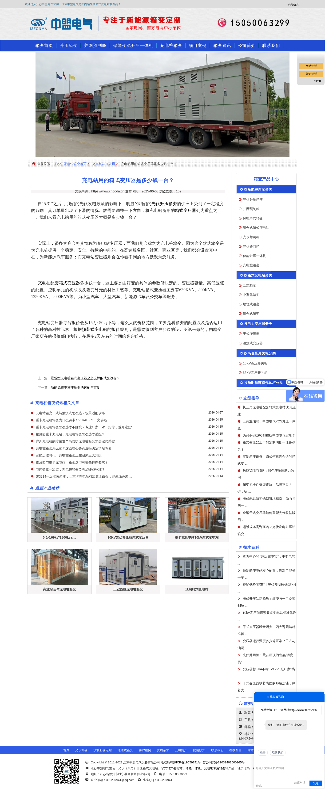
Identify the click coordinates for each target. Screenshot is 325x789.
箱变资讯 (222, 45)
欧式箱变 (249, 285)
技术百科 (251, 547)
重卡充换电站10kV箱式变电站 (197, 537)
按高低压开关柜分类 (260, 353)
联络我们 (277, 752)
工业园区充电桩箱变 (128, 589)
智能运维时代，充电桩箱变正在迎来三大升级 (69, 455)
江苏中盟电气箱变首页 (70, 164)
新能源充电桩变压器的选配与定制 (75, 387)
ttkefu (317, 81)
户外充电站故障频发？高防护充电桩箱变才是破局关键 (75, 441)
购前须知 (199, 750)
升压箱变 (69, 45)
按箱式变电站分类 (258, 275)
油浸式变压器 (253, 343)
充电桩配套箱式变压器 (59, 283)
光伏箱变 (81, 750)
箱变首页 (44, 45)
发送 (316, 783)
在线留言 (235, 750)
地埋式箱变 (251, 304)
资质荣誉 (163, 750)
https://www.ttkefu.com (303, 710)
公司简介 (247, 45)
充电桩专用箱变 (214, 768)
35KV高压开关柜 (255, 373)
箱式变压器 (185, 210)
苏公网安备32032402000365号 (224, 762)
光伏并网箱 (251, 246)
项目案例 (198, 45)
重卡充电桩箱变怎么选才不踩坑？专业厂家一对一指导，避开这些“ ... (86, 427)
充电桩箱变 (171, 45)
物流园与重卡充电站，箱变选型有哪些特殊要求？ (72, 462)
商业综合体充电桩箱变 (59, 589)
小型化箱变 (251, 295)
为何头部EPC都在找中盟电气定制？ (269, 435)
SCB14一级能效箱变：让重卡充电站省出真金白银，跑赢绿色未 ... (84, 476)
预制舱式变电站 (196, 589)
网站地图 (253, 750)
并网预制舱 (95, 45)
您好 (263, 752)
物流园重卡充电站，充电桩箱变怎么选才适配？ (70, 434)
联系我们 (271, 45)
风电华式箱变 (253, 218)
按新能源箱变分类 (258, 189)
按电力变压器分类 (258, 324)
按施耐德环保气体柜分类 (263, 383)
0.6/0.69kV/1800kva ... (59, 537)
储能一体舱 (193, 768)
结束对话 (299, 782)
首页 (66, 750)
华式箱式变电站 (171, 768)
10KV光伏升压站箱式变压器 (128, 537)
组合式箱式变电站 (256, 228)
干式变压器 (251, 334)
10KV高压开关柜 (255, 363)
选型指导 (251, 398)
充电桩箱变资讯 (103, 164)
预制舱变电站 (102, 750)
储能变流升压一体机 (133, 45)
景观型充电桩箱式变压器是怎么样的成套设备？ (85, 378)
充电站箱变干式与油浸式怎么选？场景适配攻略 (70, 413)
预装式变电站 (94, 329)
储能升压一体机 (254, 256)
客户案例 (145, 750)
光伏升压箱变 (164, 203)
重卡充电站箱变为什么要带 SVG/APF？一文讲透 (71, 420)
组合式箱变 (251, 313)
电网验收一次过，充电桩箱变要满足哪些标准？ (70, 469)
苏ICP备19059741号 (187, 762)
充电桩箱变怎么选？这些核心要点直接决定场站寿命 (73, 448)
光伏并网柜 (251, 237)
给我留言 (293, 5)
